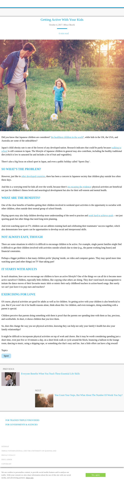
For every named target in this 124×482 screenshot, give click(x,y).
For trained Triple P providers (20, 420)
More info (29, 478)
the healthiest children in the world (67, 137)
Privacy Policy (8, 455)
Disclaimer (6, 460)
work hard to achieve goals (100, 215)
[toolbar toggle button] (7, 3)
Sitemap (5, 446)
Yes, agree (95, 475)
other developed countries (33, 176)
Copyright (6, 464)
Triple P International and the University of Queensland (28, 451)
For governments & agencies (19, 425)
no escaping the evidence (79, 187)
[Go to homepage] (62, 7)
